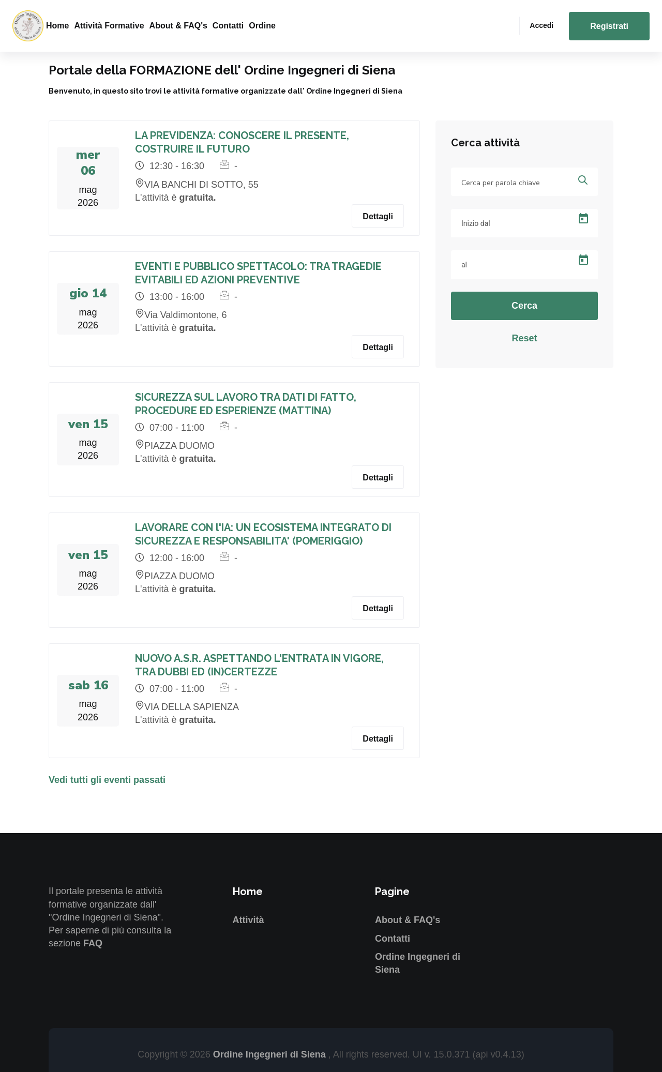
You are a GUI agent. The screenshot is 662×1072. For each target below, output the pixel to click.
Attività (248, 920)
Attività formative (109, 25)
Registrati (609, 26)
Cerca (524, 305)
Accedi (541, 25)
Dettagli (378, 216)
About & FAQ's (178, 25)
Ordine (262, 25)
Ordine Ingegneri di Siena (270, 1054)
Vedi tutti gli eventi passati (107, 780)
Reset (524, 338)
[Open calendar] (583, 219)
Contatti (228, 25)
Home (57, 25)
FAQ (92, 943)
